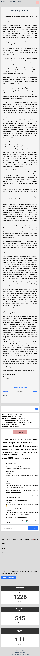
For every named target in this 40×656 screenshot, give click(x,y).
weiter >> (35, 391)
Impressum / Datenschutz (20, 652)
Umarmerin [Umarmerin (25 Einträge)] (20, 455)
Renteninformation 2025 (8, 414)
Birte (15, 463)
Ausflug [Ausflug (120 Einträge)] (5, 439)
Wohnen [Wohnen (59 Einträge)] (17, 458)
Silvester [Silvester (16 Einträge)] (30, 452)
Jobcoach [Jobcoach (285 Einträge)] (15, 449)
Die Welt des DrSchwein (11, 2)
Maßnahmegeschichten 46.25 (10, 418)
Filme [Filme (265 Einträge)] (19, 443)
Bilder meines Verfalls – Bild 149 (11, 424)
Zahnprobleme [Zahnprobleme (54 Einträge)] (25, 458)
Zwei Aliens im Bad (7, 426)
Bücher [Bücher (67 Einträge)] (35, 439)
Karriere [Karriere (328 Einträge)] (24, 449)
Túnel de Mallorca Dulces (20, 500)
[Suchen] (36, 409)
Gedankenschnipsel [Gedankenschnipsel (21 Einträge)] (7, 446)
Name (4, 543)
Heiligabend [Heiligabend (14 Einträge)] (35, 446)
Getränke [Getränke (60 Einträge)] (28, 446)
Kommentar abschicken (8, 577)
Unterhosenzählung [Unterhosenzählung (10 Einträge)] (34, 454)
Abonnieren (33, 528)
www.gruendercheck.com (20, 387)
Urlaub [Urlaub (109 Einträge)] (4, 458)
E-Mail (4, 548)
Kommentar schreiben (8, 558)
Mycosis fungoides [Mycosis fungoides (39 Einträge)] (7, 452)
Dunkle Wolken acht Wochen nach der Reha (13, 422)
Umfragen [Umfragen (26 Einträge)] (26, 455)
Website (4, 553)
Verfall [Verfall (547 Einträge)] (11, 458)
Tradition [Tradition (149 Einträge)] (13, 455)
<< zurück (5, 391)
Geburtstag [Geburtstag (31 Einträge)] (34, 443)
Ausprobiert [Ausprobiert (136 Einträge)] (14, 439)
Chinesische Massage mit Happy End (12, 420)
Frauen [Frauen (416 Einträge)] (26, 442)
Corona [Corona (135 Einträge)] (5, 443)
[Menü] (37, 2)
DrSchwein (9, 463)
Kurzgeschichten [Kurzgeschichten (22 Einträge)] (33, 449)
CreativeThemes (26, 654)
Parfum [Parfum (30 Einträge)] (24, 452)
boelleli (8, 471)
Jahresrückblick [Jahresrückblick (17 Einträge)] (5, 449)
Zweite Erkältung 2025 (8, 416)
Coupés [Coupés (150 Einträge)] (12, 443)
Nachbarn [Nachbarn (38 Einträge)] (17, 452)
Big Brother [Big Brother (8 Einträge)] (22, 439)
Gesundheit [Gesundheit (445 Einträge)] (18, 446)
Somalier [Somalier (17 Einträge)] (35, 452)
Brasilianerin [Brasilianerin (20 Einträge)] (28, 439)
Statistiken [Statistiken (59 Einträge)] (5, 455)
